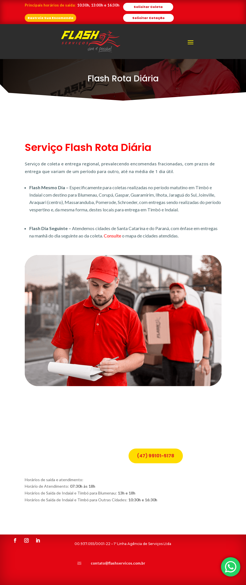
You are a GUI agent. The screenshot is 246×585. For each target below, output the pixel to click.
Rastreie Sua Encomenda (50, 18)
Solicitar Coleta (148, 7)
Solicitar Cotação (148, 18)
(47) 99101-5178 (155, 437)
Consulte (112, 235)
